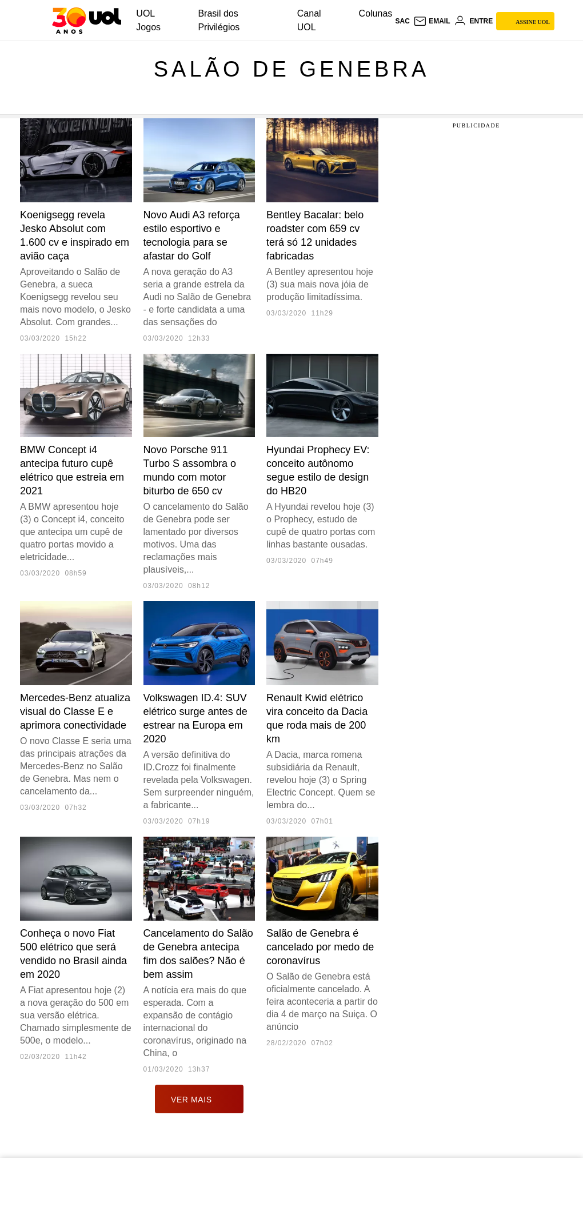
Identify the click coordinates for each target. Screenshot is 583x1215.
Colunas (376, 13)
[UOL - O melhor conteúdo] (86, 20)
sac (402, 21)
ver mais (199, 1099)
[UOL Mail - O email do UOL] (431, 21)
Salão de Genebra (291, 69)
